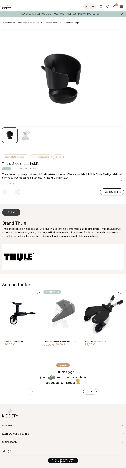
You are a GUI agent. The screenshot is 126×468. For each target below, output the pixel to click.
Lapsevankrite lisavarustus (28, 23)
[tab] (11, 212)
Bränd (11, 212)
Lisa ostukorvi (113, 192)
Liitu (90, 391)
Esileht (5, 23)
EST (87, 6)
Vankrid (12, 23)
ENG (93, 6)
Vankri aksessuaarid (49, 23)
